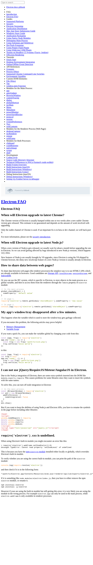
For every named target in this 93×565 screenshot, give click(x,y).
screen (9, 150)
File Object (11, 81)
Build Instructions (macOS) (18, 167)
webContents (11, 126)
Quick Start (11, 59)
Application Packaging (16, 36)
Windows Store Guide (15, 33)
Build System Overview (16, 165)
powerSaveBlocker (14, 114)
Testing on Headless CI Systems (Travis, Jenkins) (27, 52)
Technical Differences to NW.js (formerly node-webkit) (29, 162)
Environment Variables (16, 76)
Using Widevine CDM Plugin (19, 50)
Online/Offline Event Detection (19, 64)
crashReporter (12, 145)
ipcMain (9, 105)
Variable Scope (12, 332)
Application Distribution (16, 28)
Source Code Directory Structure (20, 160)
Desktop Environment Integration (20, 62)
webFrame (10, 138)
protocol (9, 117)
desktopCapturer (13, 131)
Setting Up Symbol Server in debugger (22, 179)
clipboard (10, 143)
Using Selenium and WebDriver (19, 43)
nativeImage (11, 148)
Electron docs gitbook (15, 7)
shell (8, 153)
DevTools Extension (15, 45)
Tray (8, 124)
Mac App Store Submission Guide (20, 31)
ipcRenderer (11, 133)
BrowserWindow (13, 95)
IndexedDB (6, 276)
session (9, 119)
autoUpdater (11, 93)
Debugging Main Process (17, 40)
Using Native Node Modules (18, 38)
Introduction (11, 14)
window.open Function (16, 86)
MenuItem (10, 110)
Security (9, 24)
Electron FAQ (12, 17)
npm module (35, 467)
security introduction (41, 237)
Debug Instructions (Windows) (19, 176)
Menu (8, 107)
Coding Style (11, 157)
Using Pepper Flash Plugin (17, 48)
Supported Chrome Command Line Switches (25, 74)
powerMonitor (12, 112)
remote (9, 136)
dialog (9, 100)
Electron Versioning (14, 26)
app (7, 91)
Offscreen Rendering (15, 55)
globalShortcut (12, 102)
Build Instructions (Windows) (19, 169)
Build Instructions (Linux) (17, 172)
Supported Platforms (15, 21)
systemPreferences (14, 122)
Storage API (53, 273)
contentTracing (12, 98)
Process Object (12, 71)
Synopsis (10, 69)
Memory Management (15, 330)
